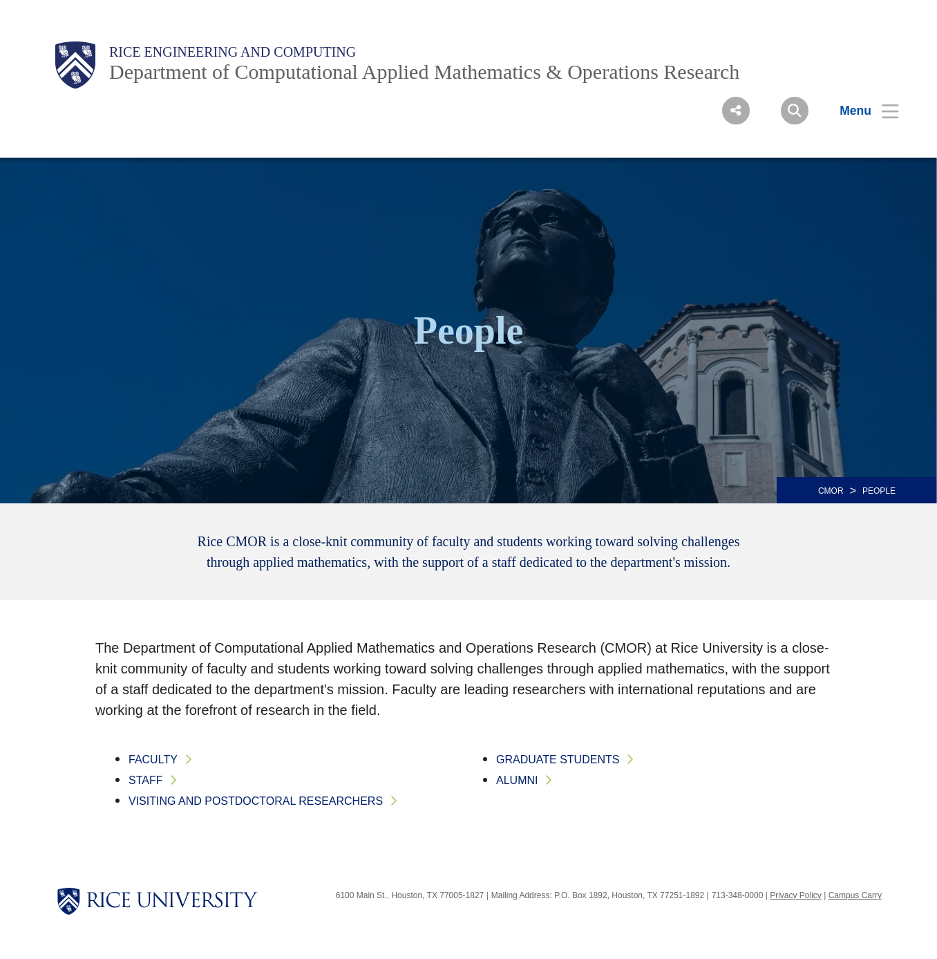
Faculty (153, 759)
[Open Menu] (861, 111)
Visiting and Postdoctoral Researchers (256, 801)
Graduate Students (557, 759)
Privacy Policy (796, 895)
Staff (145, 780)
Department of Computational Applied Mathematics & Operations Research (424, 71)
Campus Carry (855, 895)
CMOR (831, 491)
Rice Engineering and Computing (232, 52)
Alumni (517, 780)
